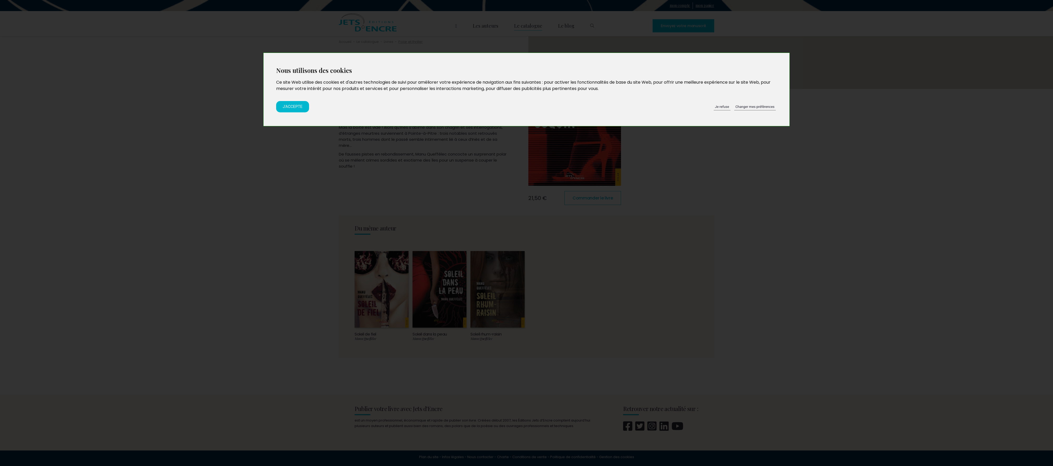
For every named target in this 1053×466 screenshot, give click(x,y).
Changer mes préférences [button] (755, 107)
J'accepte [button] (292, 106)
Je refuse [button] (722, 107)
